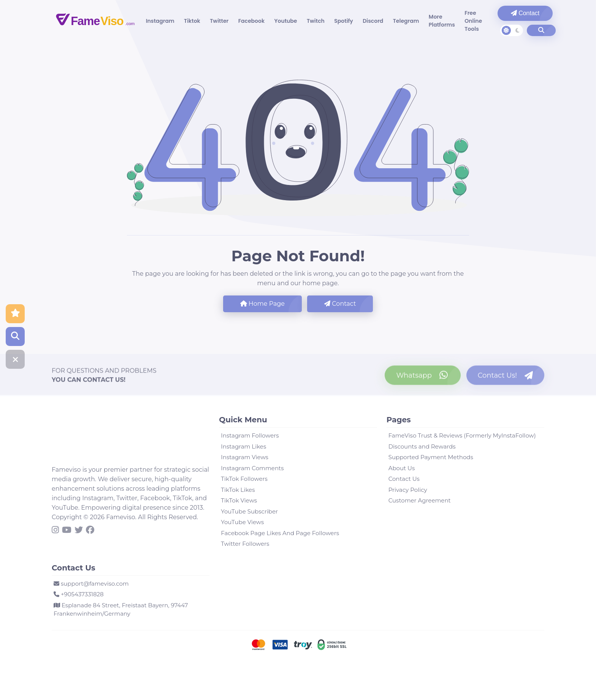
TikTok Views (239, 500)
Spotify (332, 21)
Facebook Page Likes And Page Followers (280, 533)
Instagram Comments (252, 468)
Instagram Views (244, 457)
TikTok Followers (244, 478)
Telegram (390, 21)
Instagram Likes (243, 446)
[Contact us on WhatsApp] (423, 378)
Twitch (306, 21)
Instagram (161, 21)
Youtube (278, 21)
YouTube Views (242, 522)
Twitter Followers (245, 543)
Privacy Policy (407, 489)
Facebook (246, 21)
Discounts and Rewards (422, 446)
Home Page (262, 303)
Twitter (216, 21)
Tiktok (191, 21)
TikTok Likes (238, 489)
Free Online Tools (453, 21)
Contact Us (404, 478)
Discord (359, 21)
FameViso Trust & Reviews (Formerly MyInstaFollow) (462, 435)
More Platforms (424, 20)
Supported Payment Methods (430, 457)
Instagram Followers (250, 435)
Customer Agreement (419, 500)
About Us (401, 468)
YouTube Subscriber (249, 511)
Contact (508, 13)
